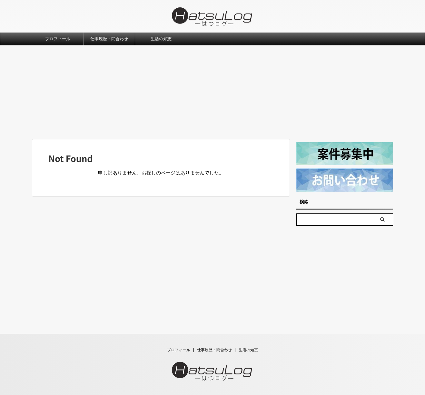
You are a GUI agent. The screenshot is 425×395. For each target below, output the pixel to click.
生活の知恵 (161, 38)
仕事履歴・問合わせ (109, 38)
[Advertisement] (212, 94)
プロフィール (57, 38)
